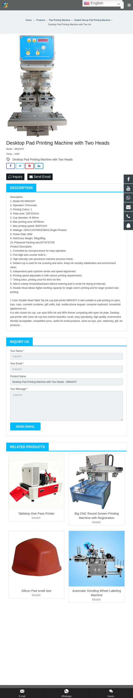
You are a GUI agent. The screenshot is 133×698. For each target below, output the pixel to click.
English (93, 3)
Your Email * (17, 363)
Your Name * (17, 351)
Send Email (40, 176)
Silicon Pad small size (36, 590)
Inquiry (15, 176)
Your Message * (19, 389)
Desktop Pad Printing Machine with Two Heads (42, 159)
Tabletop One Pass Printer (36, 513)
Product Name (18, 376)
